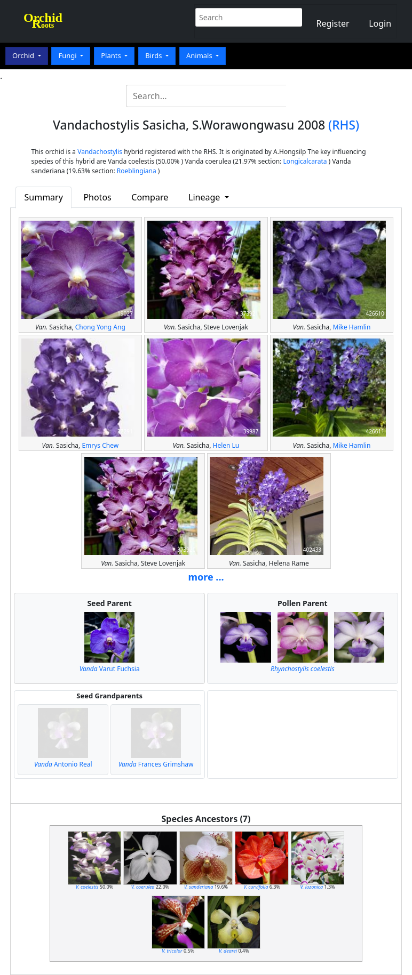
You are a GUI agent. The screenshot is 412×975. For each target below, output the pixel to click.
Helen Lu (225, 445)
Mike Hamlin (352, 327)
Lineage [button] (205, 197)
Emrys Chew (100, 445)
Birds (154, 55)
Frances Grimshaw (156, 764)
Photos (97, 197)
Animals (200, 55)
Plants (112, 55)
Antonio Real (63, 764)
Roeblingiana (136, 170)
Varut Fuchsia (110, 668)
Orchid (24, 55)
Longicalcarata (305, 161)
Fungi (68, 55)
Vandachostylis (99, 151)
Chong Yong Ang (100, 327)
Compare (149, 197)
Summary (44, 197)
